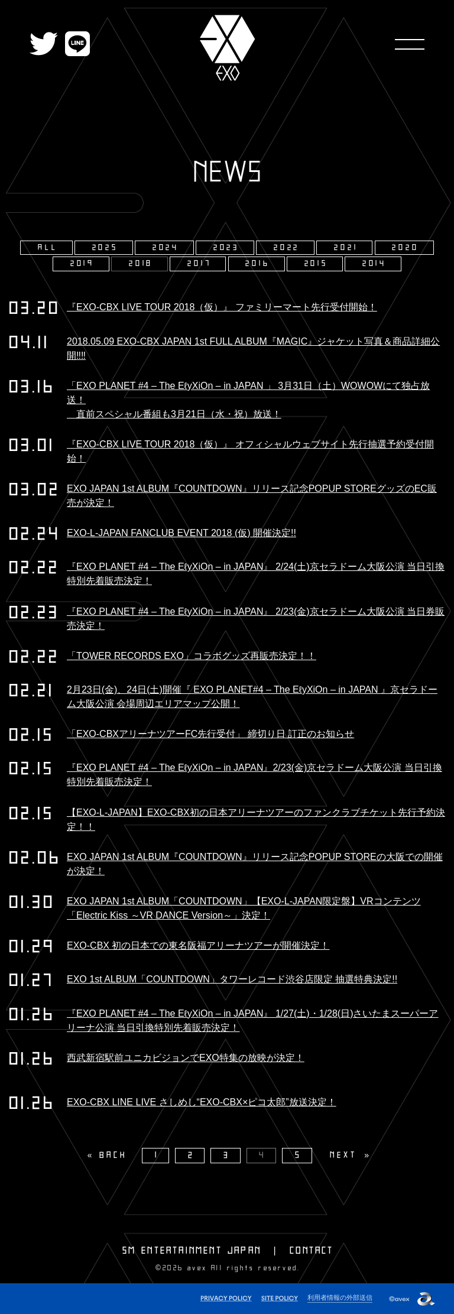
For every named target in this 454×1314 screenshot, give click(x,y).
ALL (47, 248)
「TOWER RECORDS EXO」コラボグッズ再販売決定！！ (191, 656)
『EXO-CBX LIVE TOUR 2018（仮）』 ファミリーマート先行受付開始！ (222, 307)
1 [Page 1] (157, 1155)
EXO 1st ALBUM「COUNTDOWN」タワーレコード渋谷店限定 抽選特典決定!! (232, 979)
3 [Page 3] (227, 1155)
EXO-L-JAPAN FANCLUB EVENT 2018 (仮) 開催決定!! (181, 533)
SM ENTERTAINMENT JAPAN (191, 1250)
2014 (374, 263)
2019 (82, 263)
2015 (316, 263)
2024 (166, 248)
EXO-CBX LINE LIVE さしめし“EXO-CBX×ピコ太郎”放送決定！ (201, 1102)
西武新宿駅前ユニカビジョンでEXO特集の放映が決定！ (185, 1058)
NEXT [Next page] (343, 1155)
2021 (346, 248)
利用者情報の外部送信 (339, 1297)
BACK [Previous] (113, 1155)
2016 (257, 263)
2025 (105, 248)
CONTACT (311, 1250)
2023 (226, 248)
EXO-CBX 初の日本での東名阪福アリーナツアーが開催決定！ (198, 945)
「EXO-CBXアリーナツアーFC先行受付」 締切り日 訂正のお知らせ (210, 734)
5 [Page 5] (298, 1155)
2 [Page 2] (191, 1155)
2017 (199, 263)
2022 (287, 248)
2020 (405, 248)
